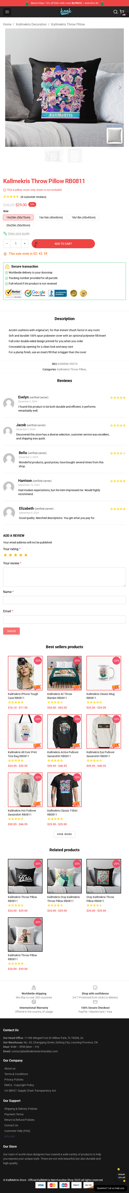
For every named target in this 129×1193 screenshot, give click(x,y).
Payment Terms (14, 1114)
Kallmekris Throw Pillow (68, 24)
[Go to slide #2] (74, 155)
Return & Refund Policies (19, 1119)
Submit (11, 631)
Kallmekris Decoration (31, 24)
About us (9, 1068)
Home (7, 24)
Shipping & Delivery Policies (20, 1108)
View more (64, 834)
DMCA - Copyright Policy (19, 1085)
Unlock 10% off (121, 1176)
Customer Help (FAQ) (17, 1130)
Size (6, 211)
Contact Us (11, 1125)
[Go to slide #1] (54, 155)
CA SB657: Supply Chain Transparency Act (30, 1090)
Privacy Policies (13, 1079)
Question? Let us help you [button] (110, 1188)
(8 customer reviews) (33, 197)
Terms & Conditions (16, 1074)
